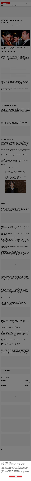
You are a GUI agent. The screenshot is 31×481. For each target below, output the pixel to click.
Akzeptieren (15, 476)
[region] (15, 471)
